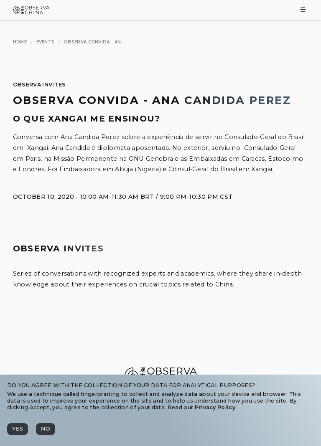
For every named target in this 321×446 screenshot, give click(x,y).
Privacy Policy (215, 407)
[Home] (20, 42)
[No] (45, 429)
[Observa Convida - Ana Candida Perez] (94, 42)
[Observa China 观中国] (31, 12)
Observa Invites (39, 84)
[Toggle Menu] (303, 10)
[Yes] (17, 429)
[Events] (45, 42)
